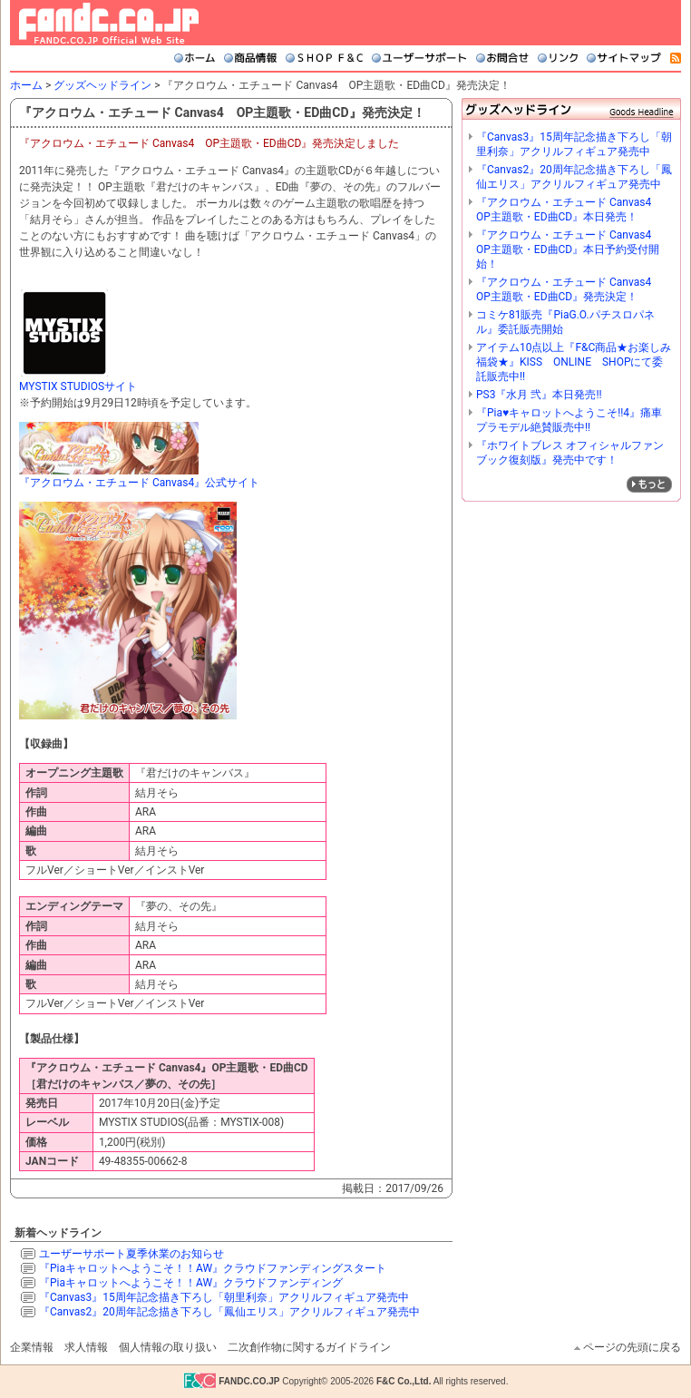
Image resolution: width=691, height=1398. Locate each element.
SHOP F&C (324, 58)
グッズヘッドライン (102, 85)
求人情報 (86, 1347)
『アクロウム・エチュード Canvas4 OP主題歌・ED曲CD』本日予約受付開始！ (569, 249)
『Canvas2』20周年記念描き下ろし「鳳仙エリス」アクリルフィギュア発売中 (229, 1311)
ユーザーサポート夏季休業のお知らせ (131, 1253)
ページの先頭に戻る (632, 1347)
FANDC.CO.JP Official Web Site (109, 23)
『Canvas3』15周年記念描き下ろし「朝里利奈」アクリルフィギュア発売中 (224, 1297)
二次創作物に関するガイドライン (309, 1347)
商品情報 (250, 58)
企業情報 (32, 1347)
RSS (675, 58)
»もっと (649, 484)
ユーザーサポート (419, 58)
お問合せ (502, 58)
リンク (558, 58)
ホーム (194, 58)
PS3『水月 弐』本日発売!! (539, 394)
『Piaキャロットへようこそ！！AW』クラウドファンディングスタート (212, 1268)
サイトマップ (624, 58)
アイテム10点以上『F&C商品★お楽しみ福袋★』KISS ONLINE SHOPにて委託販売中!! (573, 362)
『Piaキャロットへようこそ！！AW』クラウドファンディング (191, 1282)
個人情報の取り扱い (168, 1347)
